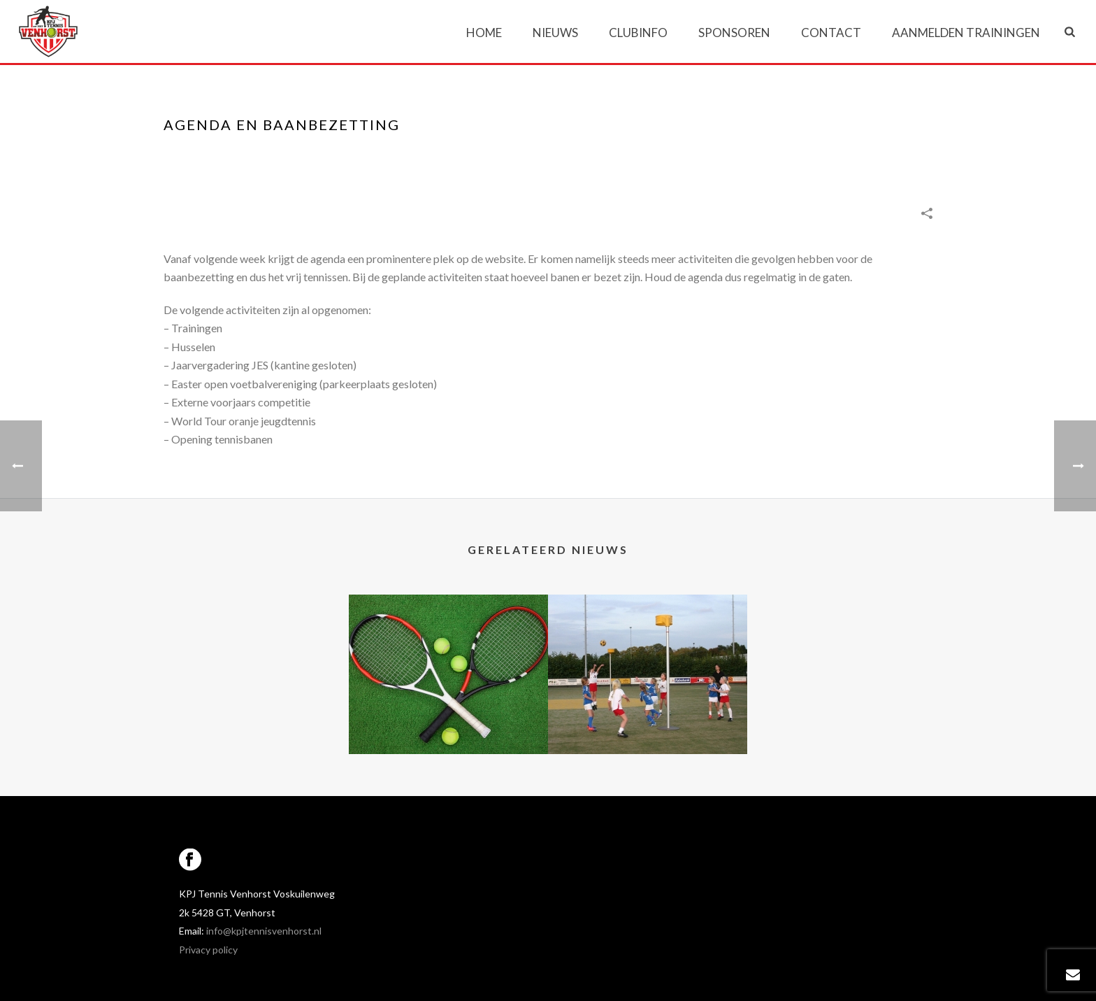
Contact (831, 32)
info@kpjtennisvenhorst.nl (264, 931)
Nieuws (555, 32)
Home (484, 32)
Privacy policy (208, 950)
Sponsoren (734, 32)
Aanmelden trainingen (966, 32)
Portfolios (765, 154)
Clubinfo (638, 32)
